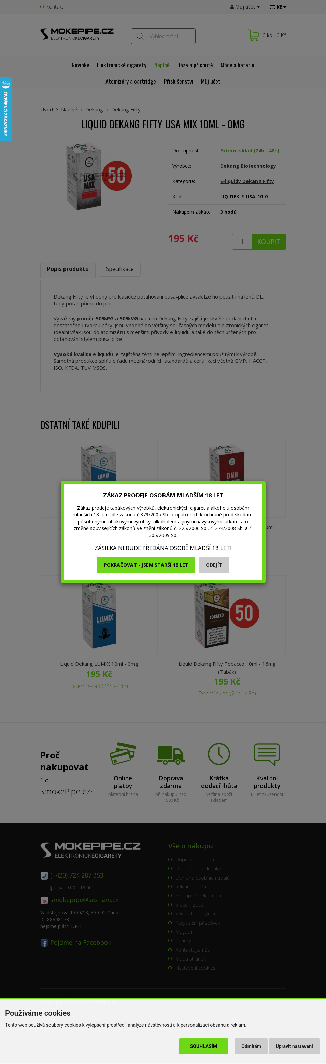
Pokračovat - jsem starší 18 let (146, 565)
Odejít (214, 565)
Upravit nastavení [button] (294, 1046)
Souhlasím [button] (203, 1046)
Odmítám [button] (251, 1046)
